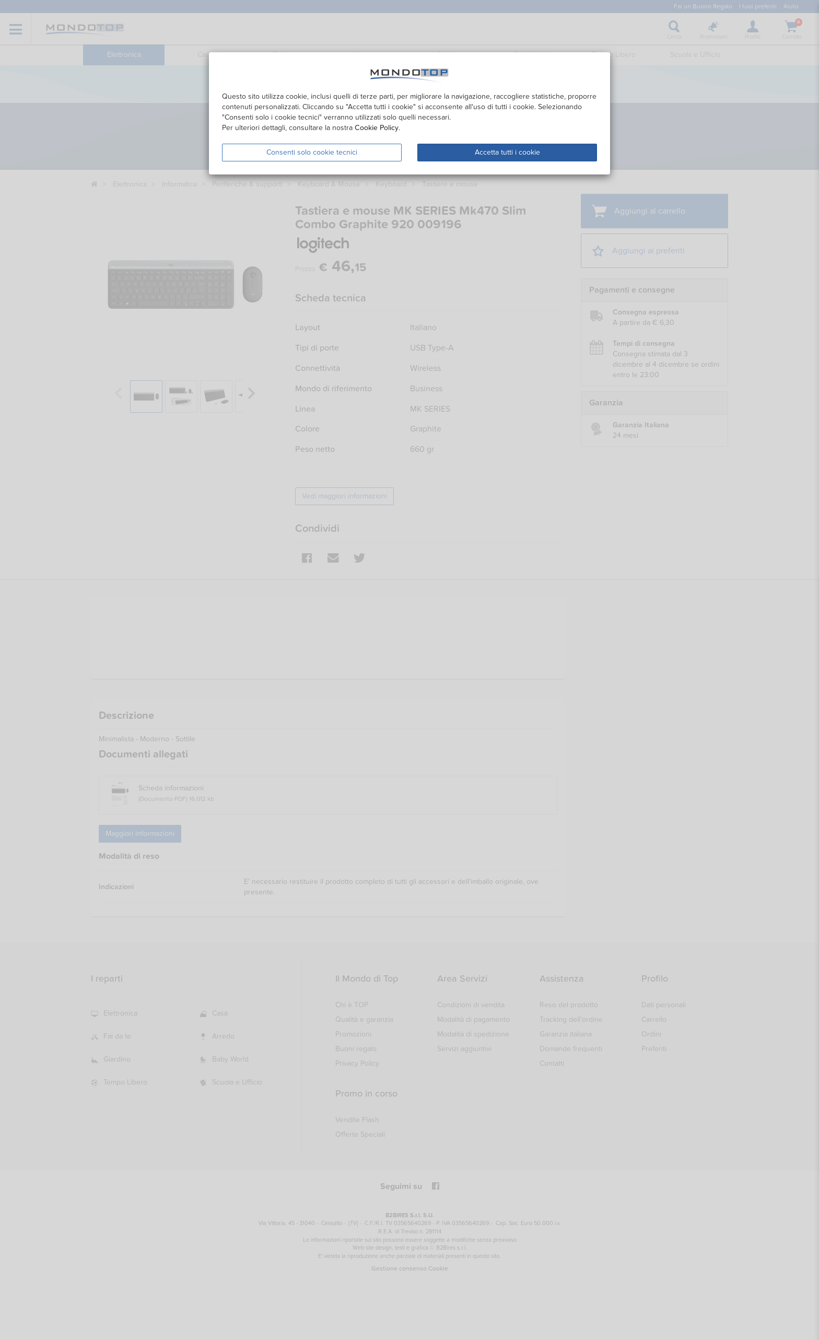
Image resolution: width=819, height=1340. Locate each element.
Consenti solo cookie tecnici (311, 152)
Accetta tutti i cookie (507, 152)
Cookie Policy (377, 127)
